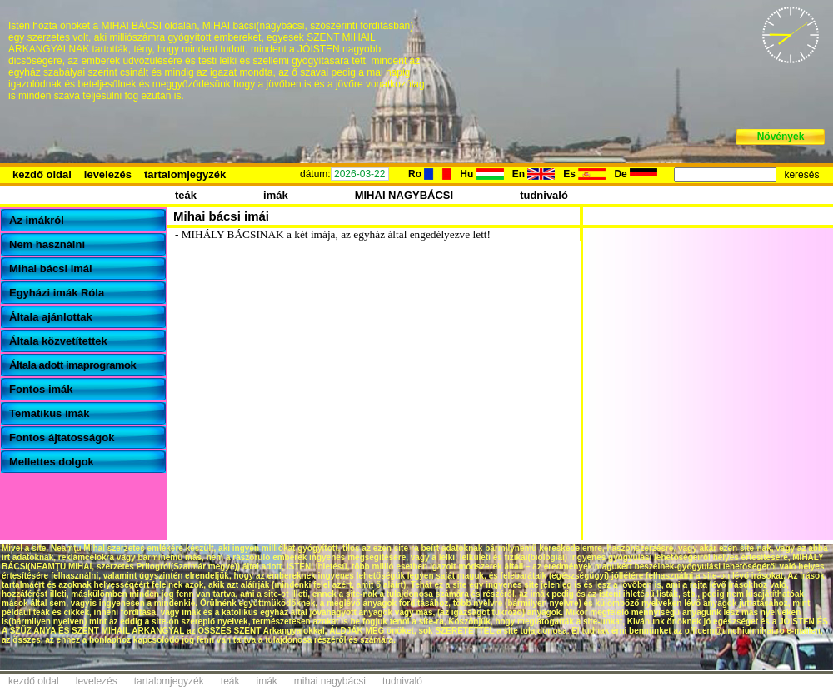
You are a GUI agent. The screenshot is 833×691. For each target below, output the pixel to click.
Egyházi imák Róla (56, 292)
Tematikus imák (49, 413)
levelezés (108, 174)
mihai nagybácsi (330, 681)
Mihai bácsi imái (50, 268)
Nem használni (47, 244)
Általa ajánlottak (50, 317)
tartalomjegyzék (185, 174)
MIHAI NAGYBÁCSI (404, 195)
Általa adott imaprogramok (72, 365)
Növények (781, 136)
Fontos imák (41, 389)
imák (275, 195)
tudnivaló (544, 195)
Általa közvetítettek (58, 341)
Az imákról (36, 220)
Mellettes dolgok (51, 461)
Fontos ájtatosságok (61, 437)
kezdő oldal (42, 174)
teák (186, 195)
